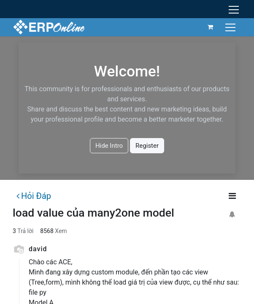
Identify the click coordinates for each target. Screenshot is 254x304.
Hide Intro (109, 145)
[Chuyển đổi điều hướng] (231, 27)
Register (147, 145)
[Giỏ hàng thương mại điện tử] (210, 27)
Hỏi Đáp (33, 196)
